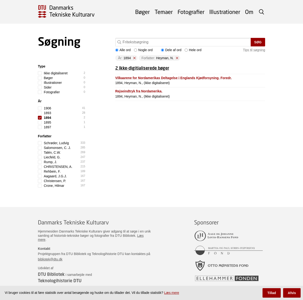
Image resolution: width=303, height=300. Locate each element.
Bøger (142, 11)
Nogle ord (143, 50)
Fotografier (191, 11)
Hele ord (193, 50)
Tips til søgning (254, 50)
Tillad (271, 293)
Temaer (164, 11)
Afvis (292, 293)
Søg (258, 42)
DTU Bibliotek (51, 274)
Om (249, 11)
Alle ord (123, 50)
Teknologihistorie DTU (59, 280)
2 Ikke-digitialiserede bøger (142, 68)
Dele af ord (171, 50)
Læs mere (171, 293)
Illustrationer (224, 11)
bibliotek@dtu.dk (50, 259)
